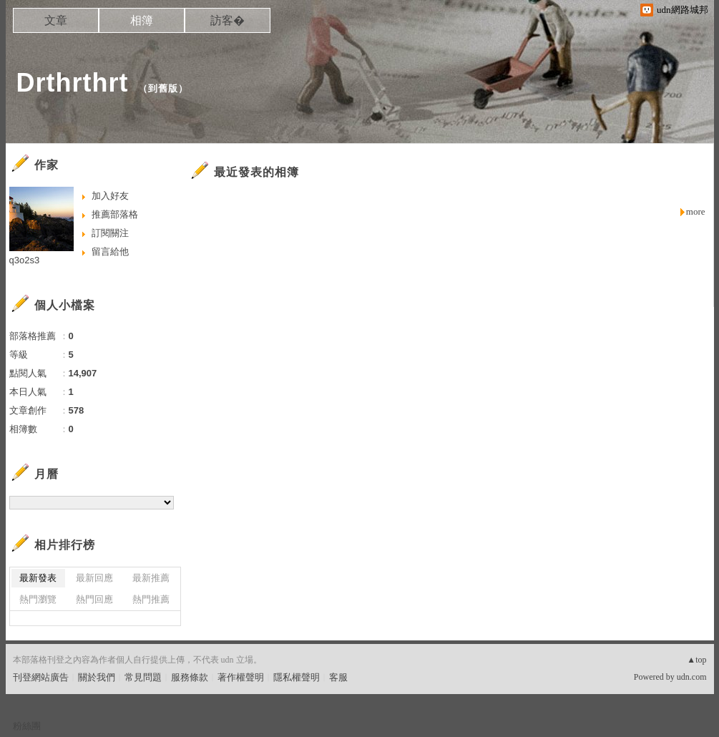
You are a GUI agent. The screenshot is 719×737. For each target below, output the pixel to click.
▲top (696, 660)
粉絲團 (27, 726)
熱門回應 (94, 599)
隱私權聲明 (296, 677)
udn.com (692, 677)
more (695, 211)
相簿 (141, 20)
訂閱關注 (110, 233)
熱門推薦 (151, 599)
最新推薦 (151, 577)
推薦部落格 (115, 214)
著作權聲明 (240, 677)
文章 (55, 20)
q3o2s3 (24, 260)
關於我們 (96, 677)
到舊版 (163, 88)
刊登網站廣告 (41, 677)
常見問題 (143, 677)
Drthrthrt (72, 82)
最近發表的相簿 (256, 172)
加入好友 (110, 195)
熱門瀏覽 (38, 599)
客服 (338, 677)
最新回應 (94, 577)
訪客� (227, 20)
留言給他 (110, 251)
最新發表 (38, 577)
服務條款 (189, 677)
